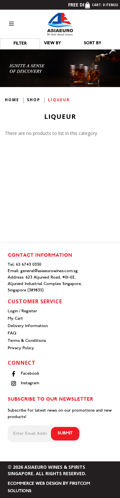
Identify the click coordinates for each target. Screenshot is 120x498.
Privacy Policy (21, 348)
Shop (33, 99)
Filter (20, 44)
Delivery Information (28, 326)
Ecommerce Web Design (34, 484)
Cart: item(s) (101, 5)
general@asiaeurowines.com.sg (49, 271)
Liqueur (59, 99)
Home (12, 99)
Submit (65, 433)
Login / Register (22, 311)
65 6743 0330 (28, 265)
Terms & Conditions (27, 341)
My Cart (15, 319)
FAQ (12, 334)
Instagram (25, 383)
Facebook (25, 374)
